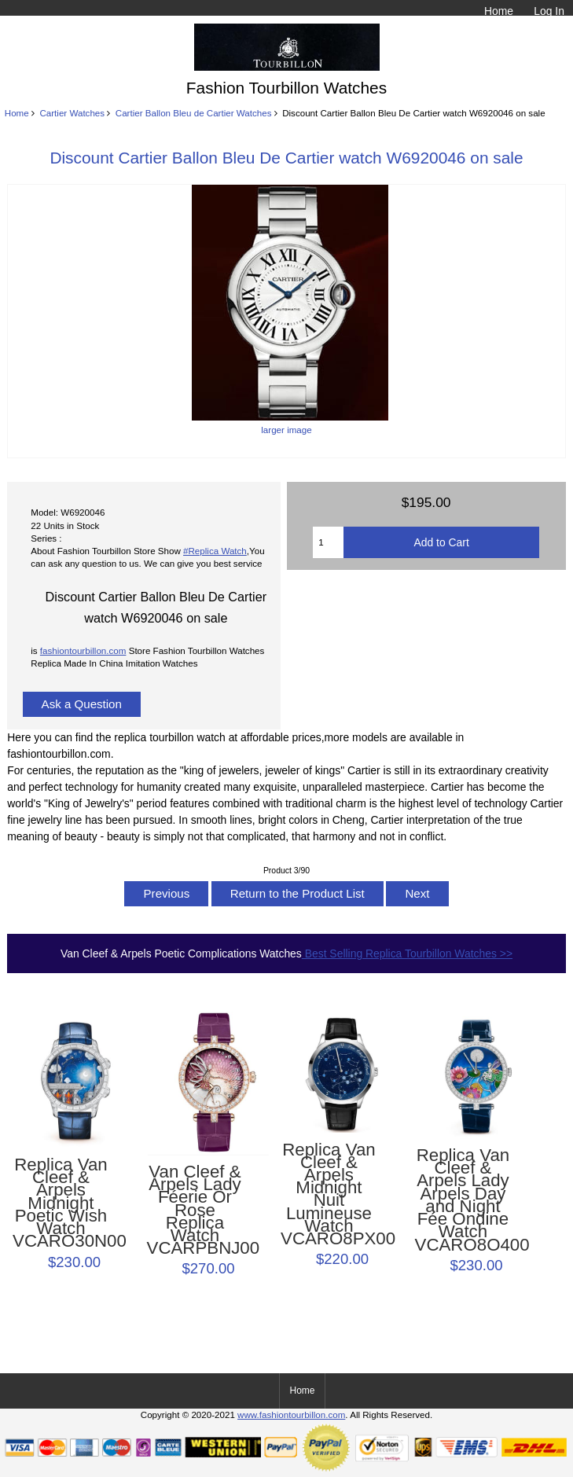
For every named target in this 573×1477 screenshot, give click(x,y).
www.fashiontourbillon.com (291, 1414)
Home (498, 11)
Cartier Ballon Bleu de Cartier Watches (194, 113)
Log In (549, 11)
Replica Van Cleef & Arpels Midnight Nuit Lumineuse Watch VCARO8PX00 (329, 1195)
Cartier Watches (72, 113)
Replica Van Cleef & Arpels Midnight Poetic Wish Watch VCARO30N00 (61, 1203)
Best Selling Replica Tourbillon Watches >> (407, 953)
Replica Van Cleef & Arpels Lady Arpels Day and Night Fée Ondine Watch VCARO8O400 (463, 1200)
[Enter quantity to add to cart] (328, 542)
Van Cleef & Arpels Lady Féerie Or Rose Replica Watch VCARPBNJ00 (195, 1210)
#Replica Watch (215, 551)
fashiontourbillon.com (83, 650)
